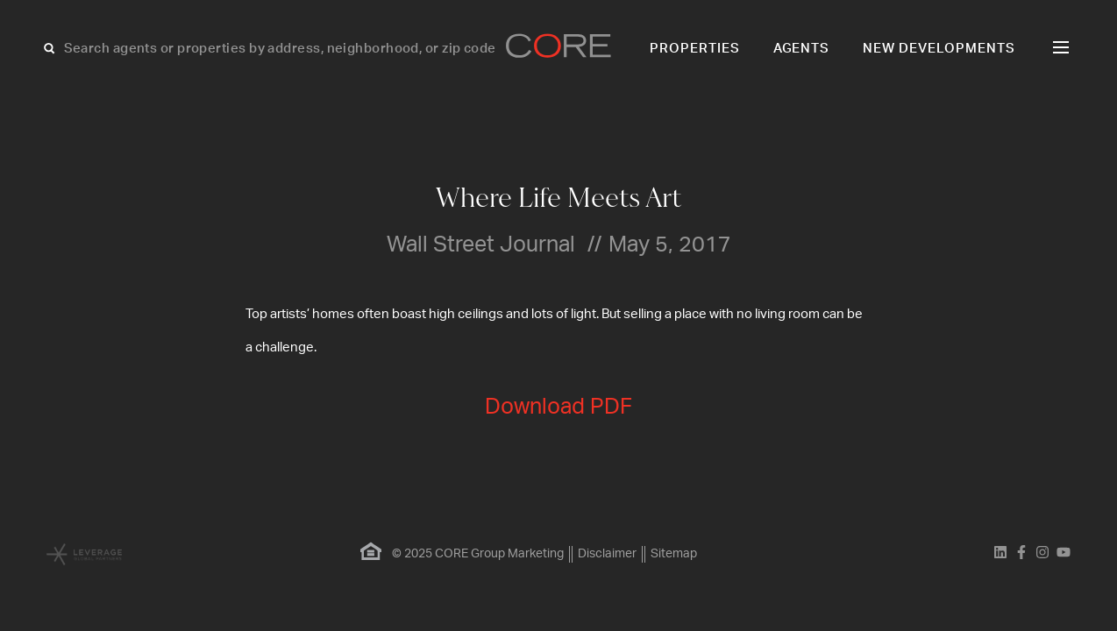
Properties (695, 48)
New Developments (939, 48)
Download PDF (558, 407)
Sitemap (674, 554)
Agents (801, 48)
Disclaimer (607, 554)
